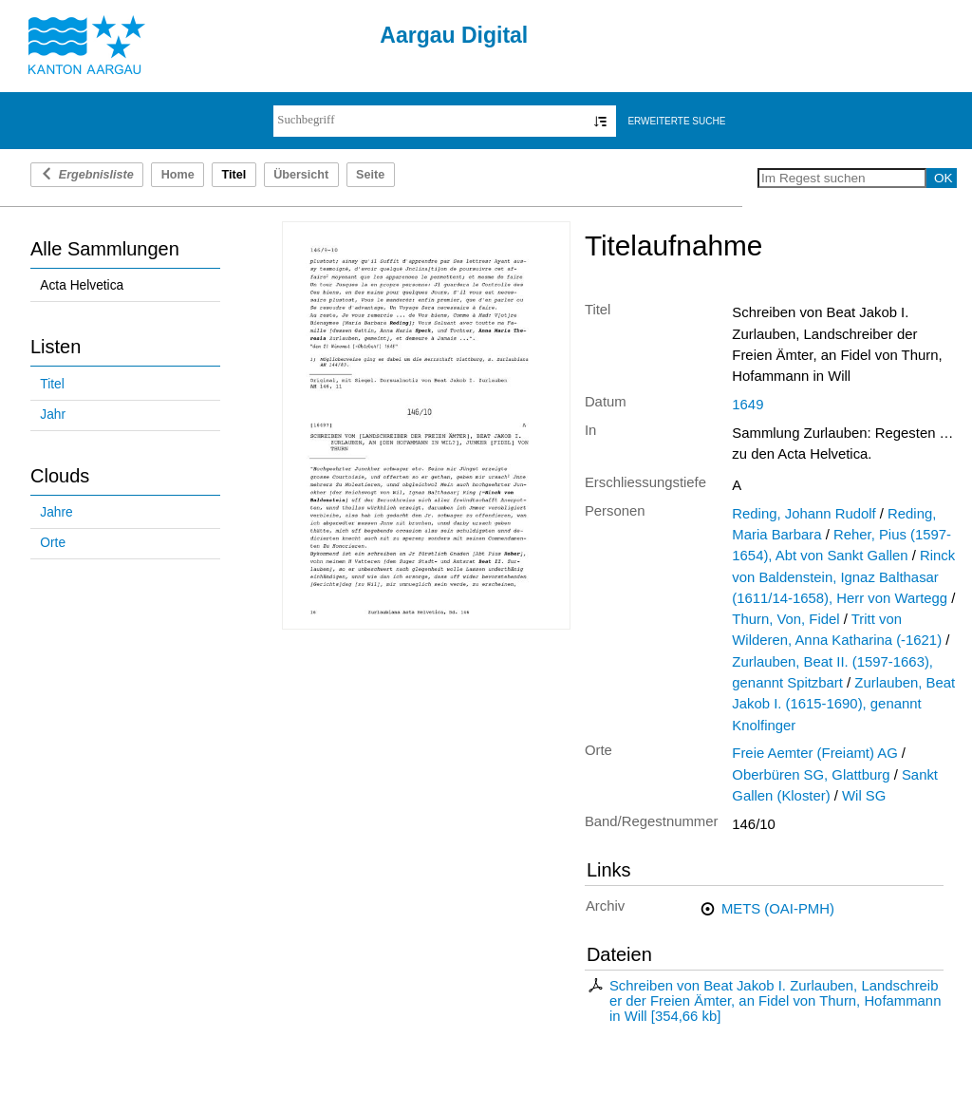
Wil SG (864, 795)
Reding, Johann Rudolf (803, 513)
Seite (370, 174)
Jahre (56, 512)
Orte (52, 543)
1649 (747, 404)
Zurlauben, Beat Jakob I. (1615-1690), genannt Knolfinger (843, 704)
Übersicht (300, 174)
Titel (52, 384)
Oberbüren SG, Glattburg (810, 775)
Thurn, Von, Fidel (785, 619)
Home (178, 174)
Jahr (52, 414)
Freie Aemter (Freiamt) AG (814, 753)
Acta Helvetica (81, 285)
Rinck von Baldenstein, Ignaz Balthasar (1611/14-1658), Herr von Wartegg (843, 577)
